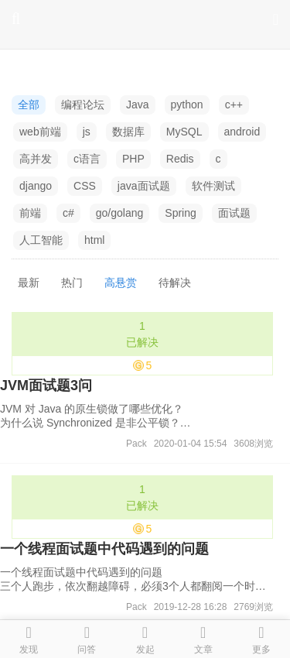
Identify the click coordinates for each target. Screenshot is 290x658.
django (35, 186)
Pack (136, 443)
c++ (234, 104)
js (86, 131)
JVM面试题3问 (46, 385)
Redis (180, 159)
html (94, 240)
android (242, 131)
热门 (72, 282)
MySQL (184, 131)
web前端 (40, 131)
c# (68, 213)
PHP (133, 159)
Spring (180, 213)
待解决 (175, 282)
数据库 (128, 131)
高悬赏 (120, 282)
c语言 (87, 159)
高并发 (35, 159)
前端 (30, 213)
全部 (28, 104)
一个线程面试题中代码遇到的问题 (104, 549)
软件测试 (213, 186)
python (187, 104)
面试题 (234, 213)
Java (137, 104)
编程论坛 (82, 104)
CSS (84, 186)
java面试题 (144, 186)
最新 (28, 282)
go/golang (120, 213)
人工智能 (41, 240)
